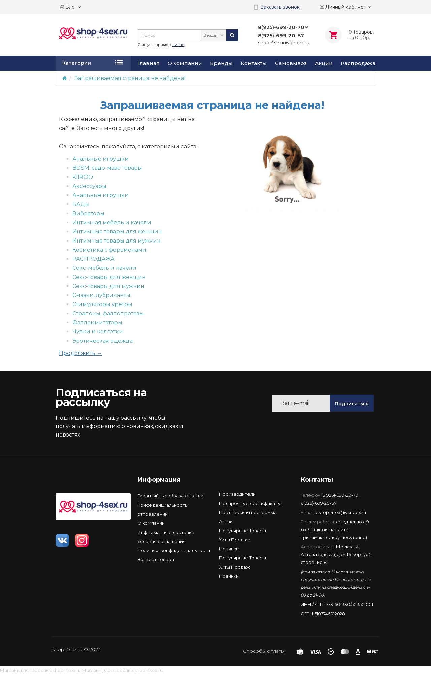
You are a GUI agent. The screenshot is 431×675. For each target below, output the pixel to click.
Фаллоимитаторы (97, 322)
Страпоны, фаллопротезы (108, 313)
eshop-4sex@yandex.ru (341, 512)
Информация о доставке (165, 532)
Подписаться (352, 403)
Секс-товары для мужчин (108, 286)
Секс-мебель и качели (104, 268)
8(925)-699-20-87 (319, 503)
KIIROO (82, 177)
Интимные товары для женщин (117, 231)
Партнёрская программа (248, 512)
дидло (178, 44)
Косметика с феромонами (109, 250)
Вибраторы (88, 213)
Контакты (254, 63)
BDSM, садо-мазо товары (107, 168)
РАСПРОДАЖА (93, 259)
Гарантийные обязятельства (170, 496)
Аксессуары (89, 186)
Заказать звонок (280, 7)
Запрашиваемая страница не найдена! (130, 78)
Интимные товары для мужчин (116, 240)
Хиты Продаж (234, 539)
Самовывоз (291, 63)
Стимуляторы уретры (102, 304)
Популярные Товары (242, 530)
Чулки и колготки (97, 331)
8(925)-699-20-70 (340, 495)
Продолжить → (80, 353)
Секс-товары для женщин (109, 277)
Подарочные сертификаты (250, 503)
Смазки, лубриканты (101, 295)
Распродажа (358, 63)
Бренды (221, 63)
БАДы (81, 204)
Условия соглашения (161, 541)
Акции (324, 63)
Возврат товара (155, 559)
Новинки (229, 548)
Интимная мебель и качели (111, 222)
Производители (237, 494)
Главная (148, 63)
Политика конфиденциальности (173, 550)
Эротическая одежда (102, 341)
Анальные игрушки (100, 159)
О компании (185, 63)
